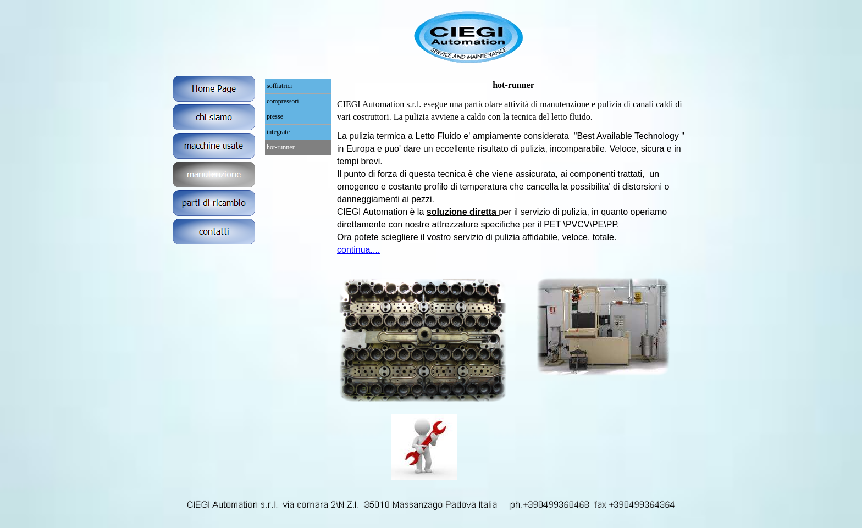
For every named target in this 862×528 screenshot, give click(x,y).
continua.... (358, 249)
